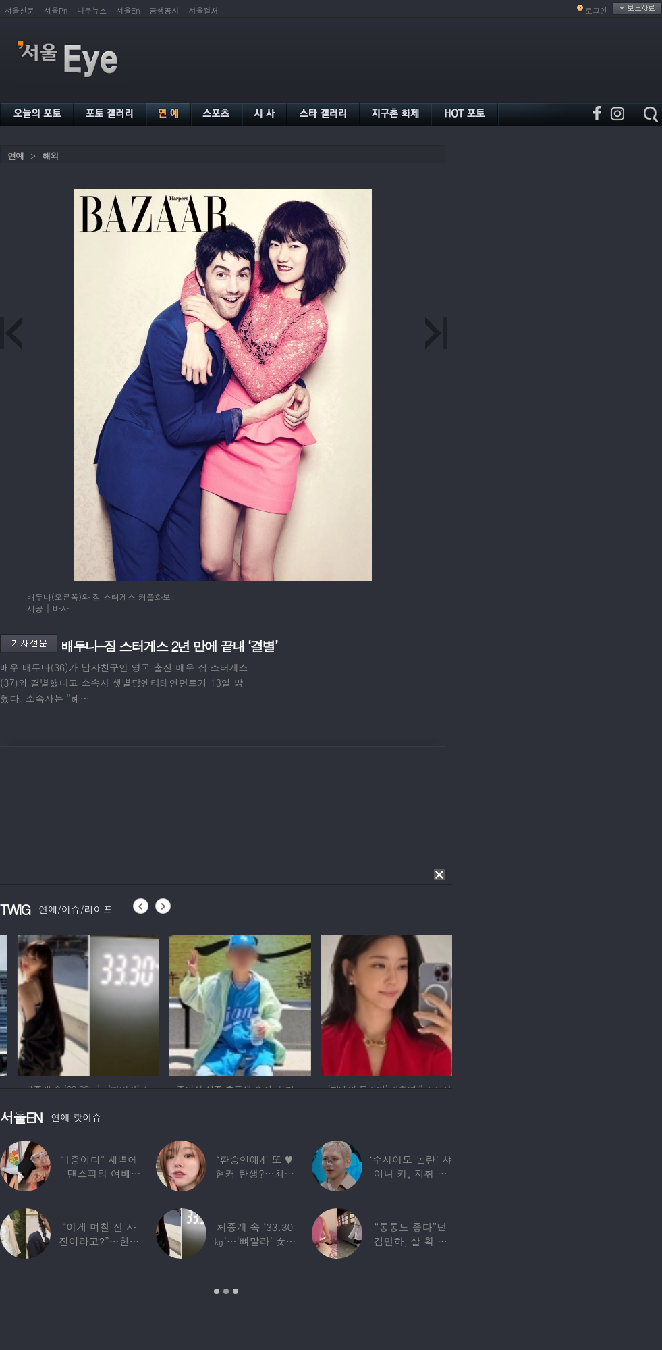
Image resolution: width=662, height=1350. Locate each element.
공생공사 (165, 10)
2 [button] (226, 1291)
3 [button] (235, 1291)
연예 (15, 155)
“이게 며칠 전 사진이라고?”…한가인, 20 (99, 1241)
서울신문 (19, 10)
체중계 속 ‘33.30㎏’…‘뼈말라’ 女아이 (255, 1241)
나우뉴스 (92, 10)
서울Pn (55, 10)
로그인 (596, 10)
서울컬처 (204, 10)
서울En (128, 10)
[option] (208, 1003)
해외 (50, 155)
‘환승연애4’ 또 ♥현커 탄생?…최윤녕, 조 (254, 1173)
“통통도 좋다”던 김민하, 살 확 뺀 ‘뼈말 (410, 1241)
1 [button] (216, 1291)
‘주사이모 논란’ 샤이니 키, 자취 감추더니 (410, 1173)
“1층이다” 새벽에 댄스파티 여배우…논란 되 (99, 1173)
